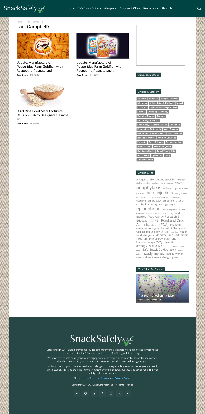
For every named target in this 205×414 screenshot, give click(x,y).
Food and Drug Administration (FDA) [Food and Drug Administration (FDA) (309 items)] (160, 222)
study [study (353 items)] (148, 254)
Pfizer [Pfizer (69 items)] (166, 246)
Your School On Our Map (150, 269)
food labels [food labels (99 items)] (175, 225)
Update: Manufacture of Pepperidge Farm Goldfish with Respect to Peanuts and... (40, 67)
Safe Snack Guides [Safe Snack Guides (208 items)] (155, 249)
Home (19, 21)
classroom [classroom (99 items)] (141, 201)
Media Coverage (171, 129)
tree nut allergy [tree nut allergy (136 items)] (160, 257)
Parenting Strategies (166, 138)
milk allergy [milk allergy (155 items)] (156, 238)
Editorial (141, 112)
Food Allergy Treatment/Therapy (152, 125)
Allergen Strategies (169, 99)
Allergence (142, 103)
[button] (199, 8)
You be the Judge (145, 160)
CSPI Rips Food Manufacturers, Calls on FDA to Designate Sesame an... (42, 115)
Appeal (179, 103)
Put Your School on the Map (156, 295)
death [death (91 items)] (150, 204)
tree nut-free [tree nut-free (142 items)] (143, 257)
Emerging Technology (158, 112)
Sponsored (157, 155)
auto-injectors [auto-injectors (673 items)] (160, 192)
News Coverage (174, 133)
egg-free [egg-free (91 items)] (158, 204)
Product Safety (144, 146)
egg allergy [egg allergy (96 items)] (169, 204)
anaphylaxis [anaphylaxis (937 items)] (148, 187)
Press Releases (156, 142)
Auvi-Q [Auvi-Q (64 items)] (177, 194)
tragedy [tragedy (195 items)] (159, 253)
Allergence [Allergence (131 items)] (142, 179)
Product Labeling (173, 142)
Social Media (143, 155)
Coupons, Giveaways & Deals (163, 107)
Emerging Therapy (146, 116)
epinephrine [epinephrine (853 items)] (148, 208)
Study (167, 155)
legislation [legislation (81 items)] (174, 232)
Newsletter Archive (146, 138)
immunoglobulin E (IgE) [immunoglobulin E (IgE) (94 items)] (147, 228)
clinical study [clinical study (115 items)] (154, 200)
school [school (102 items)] (173, 249)
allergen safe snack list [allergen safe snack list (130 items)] (162, 179)
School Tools (162, 151)
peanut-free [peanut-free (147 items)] (155, 245)
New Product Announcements (151, 133)
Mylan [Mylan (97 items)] (167, 239)
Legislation (175, 125)
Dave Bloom (22, 75)
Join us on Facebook (148, 75)
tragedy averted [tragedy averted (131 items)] (174, 254)
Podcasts (142, 142)
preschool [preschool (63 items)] (173, 246)
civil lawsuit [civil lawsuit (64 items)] (175, 197)
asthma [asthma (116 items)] (167, 188)
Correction (142, 107)
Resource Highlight (162, 146)
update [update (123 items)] (174, 257)
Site (173, 151)
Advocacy (152, 99)
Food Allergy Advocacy (148, 120)
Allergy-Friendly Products (161, 103)
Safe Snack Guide (146, 151)
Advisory (142, 99)
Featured (161, 116)
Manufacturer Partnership (149, 129)
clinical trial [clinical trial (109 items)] (168, 200)
